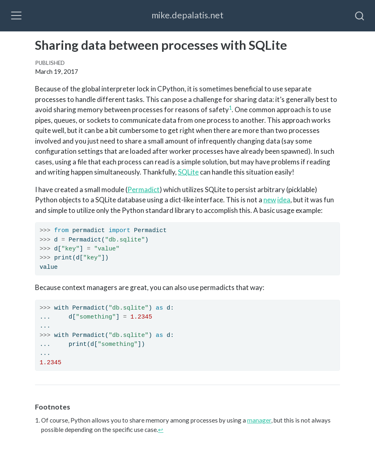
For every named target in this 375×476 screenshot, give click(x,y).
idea (283, 199)
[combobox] (360, 15)
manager (259, 420)
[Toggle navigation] (16, 15)
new (269, 199)
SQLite (188, 172)
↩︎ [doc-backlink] (160, 429)
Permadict (143, 189)
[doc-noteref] (230, 109)
